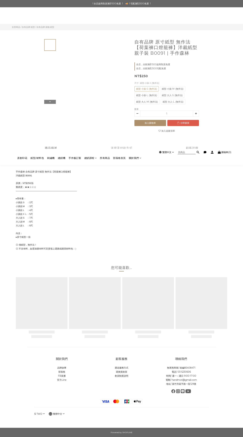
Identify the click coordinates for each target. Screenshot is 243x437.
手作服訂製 (75, 16)
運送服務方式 (121, 367)
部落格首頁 (119, 16)
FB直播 (62, 375)
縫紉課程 (90, 16)
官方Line (61, 379)
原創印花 (22, 16)
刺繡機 (51, 16)
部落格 (61, 371)
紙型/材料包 (37, 16)
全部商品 (16, 27)
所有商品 (105, 16)
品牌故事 (61, 367)
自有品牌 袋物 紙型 (45, 27)
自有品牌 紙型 (28, 27)
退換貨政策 (121, 371)
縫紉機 (62, 16)
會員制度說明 (121, 375)
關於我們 (135, 16)
